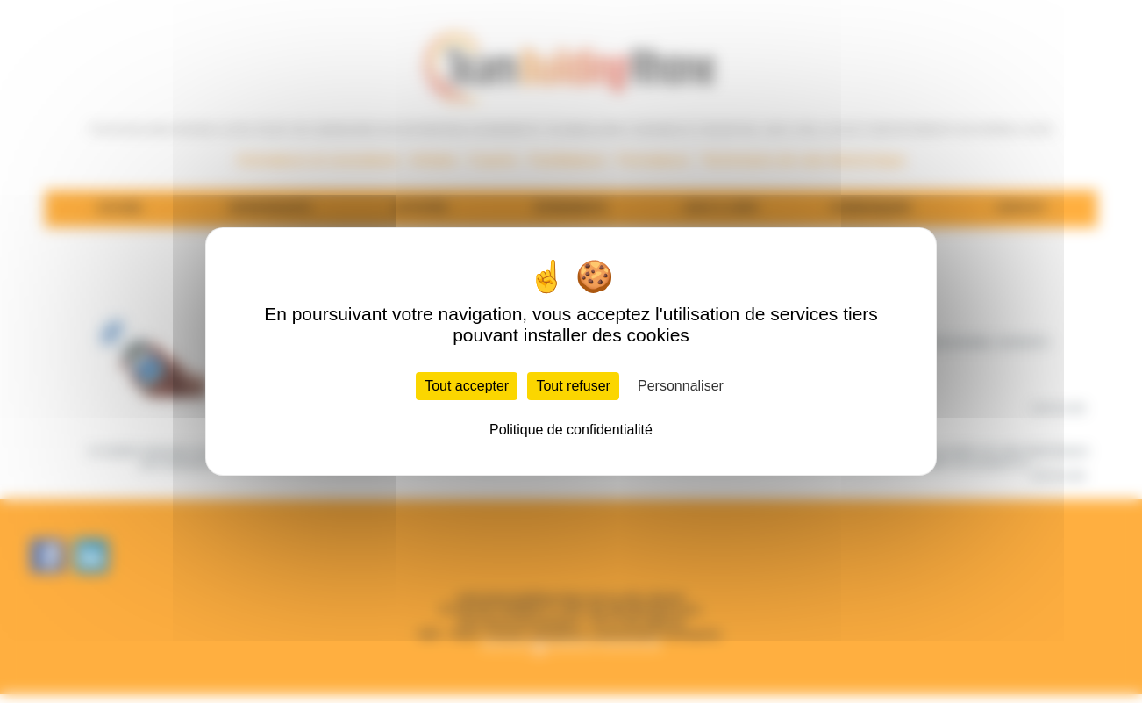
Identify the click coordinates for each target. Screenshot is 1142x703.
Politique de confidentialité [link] (571, 429)
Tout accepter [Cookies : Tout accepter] (467, 385)
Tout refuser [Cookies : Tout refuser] (573, 385)
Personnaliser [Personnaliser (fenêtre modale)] (681, 385)
